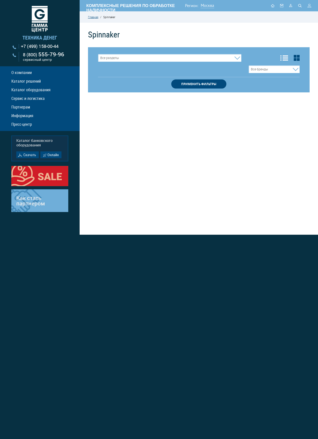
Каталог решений (26, 81)
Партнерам (20, 107)
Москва (207, 5)
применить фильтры (198, 84)
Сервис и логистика (28, 98)
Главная (93, 17)
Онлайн (53, 154)
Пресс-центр (21, 124)
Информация (22, 115)
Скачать (29, 154)
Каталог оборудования (31, 89)
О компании (21, 72)
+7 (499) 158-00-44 (40, 46)
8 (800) (43, 57)
